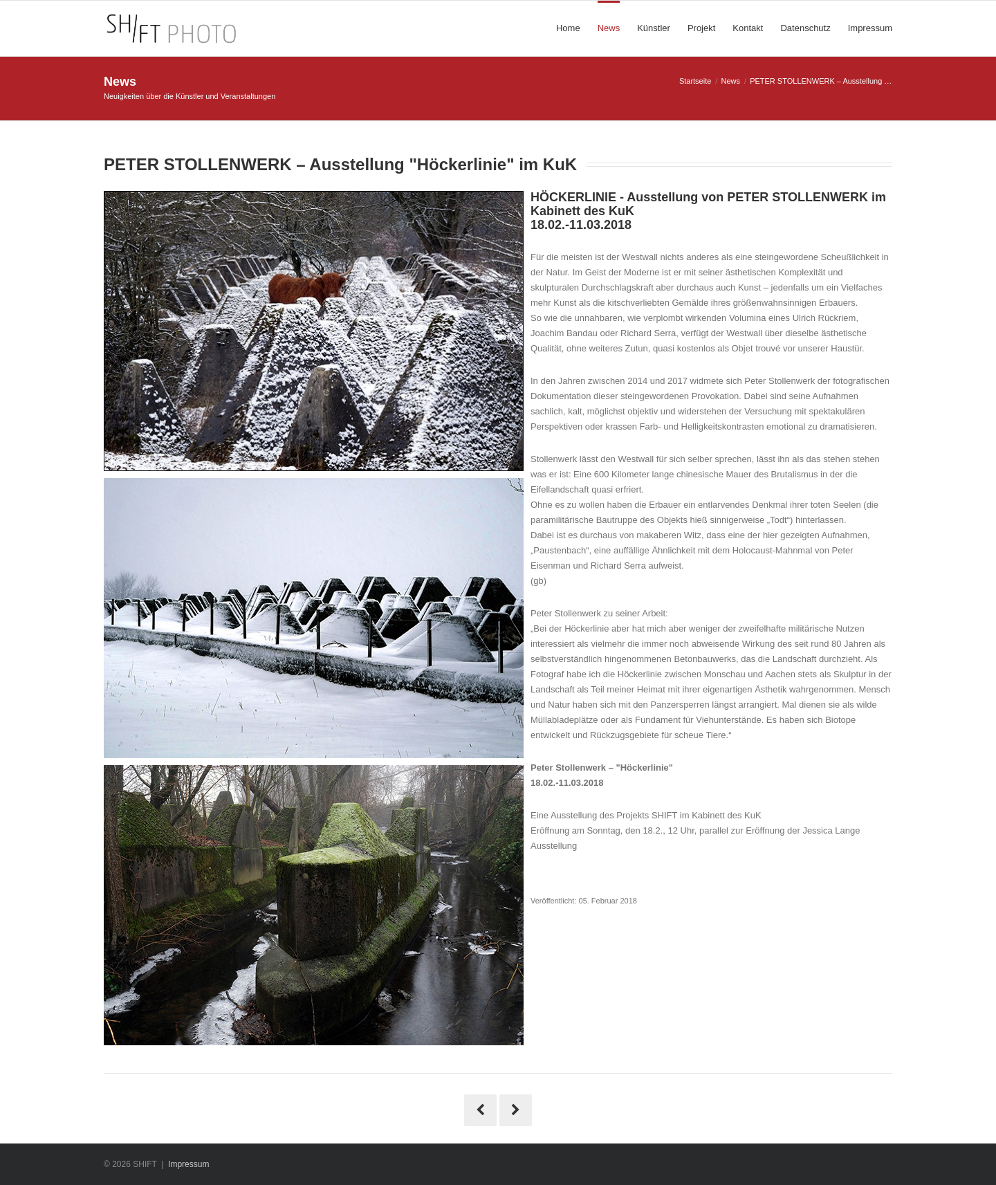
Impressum (188, 1164)
